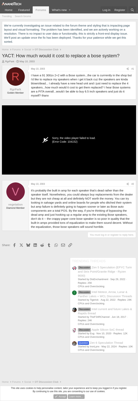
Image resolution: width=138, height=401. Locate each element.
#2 (132, 184)
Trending (7, 16)
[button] (69, 9)
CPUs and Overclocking (91, 286)
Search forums (23, 16)
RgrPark (9, 61)
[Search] (132, 9)
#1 (132, 68)
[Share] (127, 69)
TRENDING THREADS (89, 261)
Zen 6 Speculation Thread (100, 342)
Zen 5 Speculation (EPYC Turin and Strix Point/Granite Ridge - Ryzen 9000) (105, 271)
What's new (59, 10)
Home (8, 10)
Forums (41, 10)
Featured (24, 10)
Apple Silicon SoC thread (101, 329)
